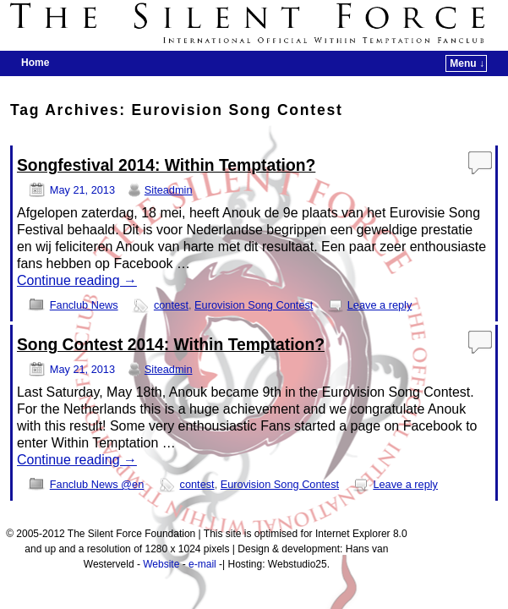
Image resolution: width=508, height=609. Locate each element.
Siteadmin (169, 190)
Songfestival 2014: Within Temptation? (166, 165)
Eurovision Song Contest (253, 305)
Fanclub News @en (97, 484)
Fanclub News (84, 305)
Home (35, 63)
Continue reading (77, 280)
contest (171, 305)
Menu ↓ (467, 63)
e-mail (202, 564)
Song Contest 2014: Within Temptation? (171, 345)
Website (161, 564)
